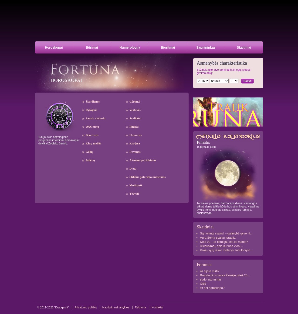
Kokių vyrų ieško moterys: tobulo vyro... (226, 250)
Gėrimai (134, 101)
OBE (203, 283)
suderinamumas (211, 279)
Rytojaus (91, 110)
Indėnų (90, 160)
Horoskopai (54, 47)
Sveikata (135, 118)
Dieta (132, 168)
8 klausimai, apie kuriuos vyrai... (221, 246)
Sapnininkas (205, 47)
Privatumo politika (85, 307)
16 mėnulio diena (206, 146)
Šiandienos (93, 101)
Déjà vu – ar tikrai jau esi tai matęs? (224, 242)
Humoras (135, 135)
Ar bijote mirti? (209, 271)
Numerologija (129, 47)
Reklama (140, 307)
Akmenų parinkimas (142, 160)
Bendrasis (92, 135)
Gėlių (89, 152)
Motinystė (135, 185)
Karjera (134, 143)
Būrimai (92, 47)
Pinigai (134, 126)
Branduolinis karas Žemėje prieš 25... (225, 275)
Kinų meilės (93, 143)
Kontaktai (157, 307)
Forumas (204, 264)
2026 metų (92, 126)
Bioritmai (168, 47)
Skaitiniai (244, 47)
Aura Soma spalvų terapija (217, 237)
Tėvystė (134, 193)
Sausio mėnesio (95, 118)
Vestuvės (135, 110)
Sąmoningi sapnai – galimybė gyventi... (226, 233)
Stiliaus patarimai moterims (147, 177)
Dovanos (135, 152)
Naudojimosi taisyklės (115, 307)
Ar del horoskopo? (212, 288)
